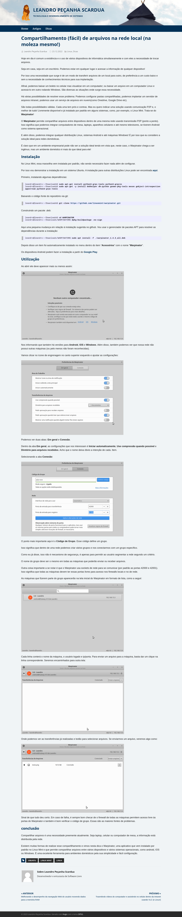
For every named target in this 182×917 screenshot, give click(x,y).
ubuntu (32, 860)
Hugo (65, 914)
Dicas (75, 51)
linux (59, 860)
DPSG (80, 914)
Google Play (90, 252)
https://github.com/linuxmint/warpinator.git (95, 203)
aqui (155, 170)
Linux (69, 51)
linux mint (46, 860)
